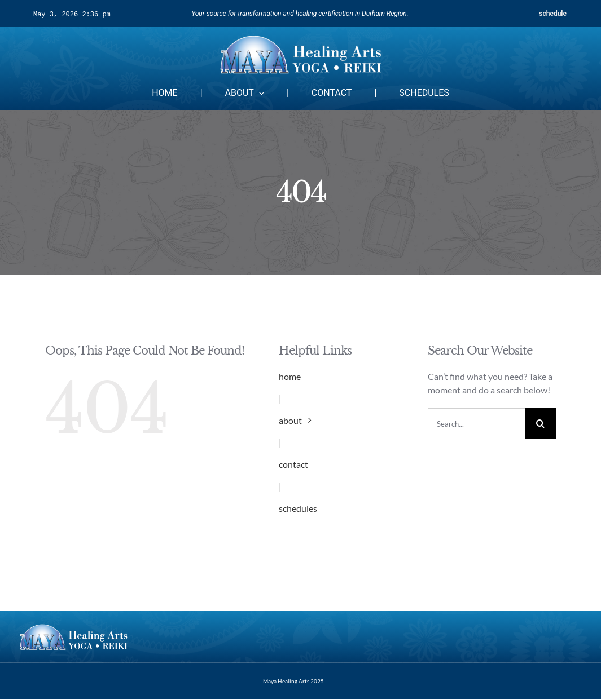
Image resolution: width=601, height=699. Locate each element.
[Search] (540, 423)
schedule (553, 13)
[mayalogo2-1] (300, 37)
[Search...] (476, 423)
